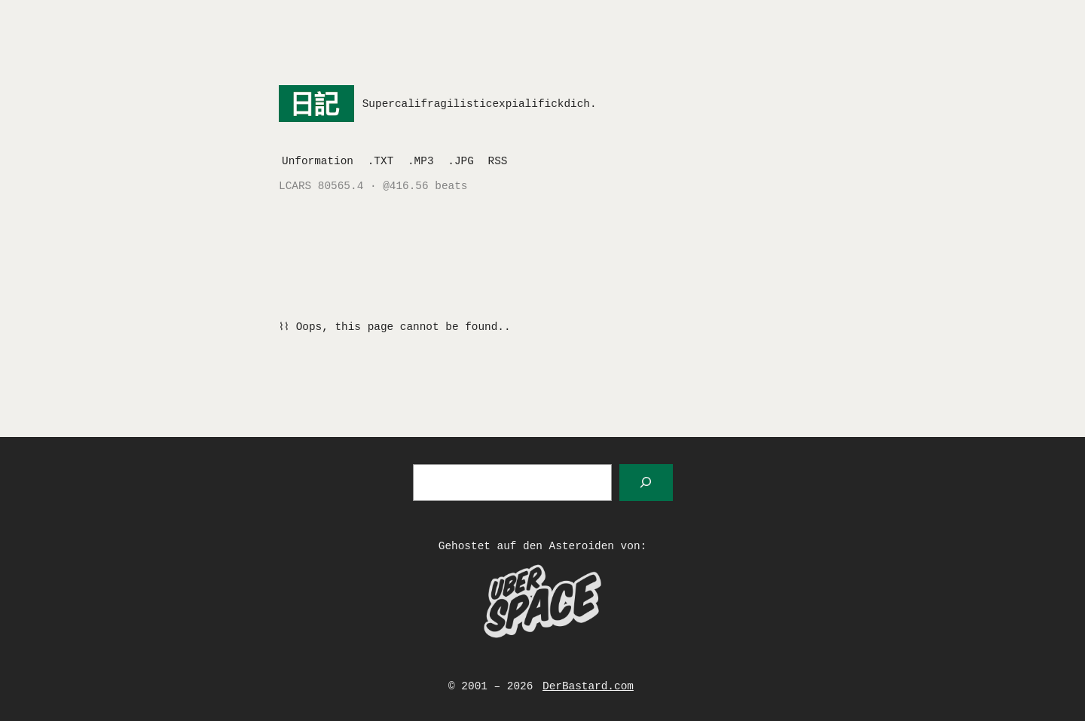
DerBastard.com (588, 686)
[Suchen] (646, 482)
